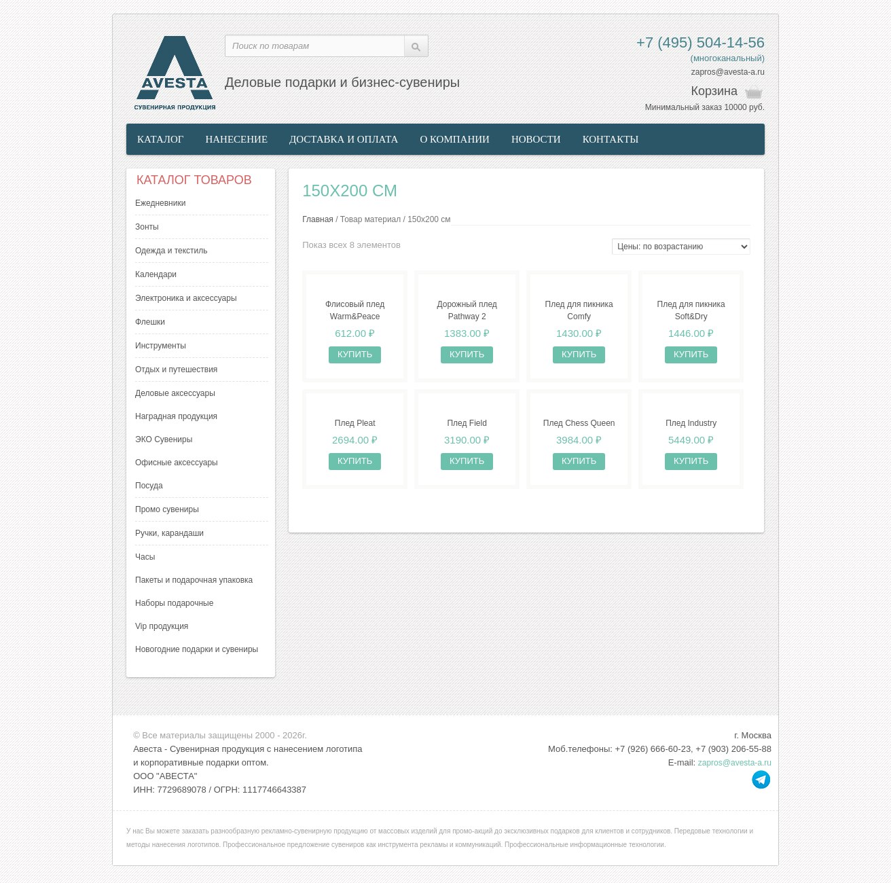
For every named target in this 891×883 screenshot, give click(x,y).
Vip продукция (161, 626)
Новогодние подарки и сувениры (196, 649)
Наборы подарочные (174, 603)
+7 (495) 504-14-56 (700, 42)
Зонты (147, 227)
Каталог (160, 139)
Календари (156, 274)
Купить (355, 354)
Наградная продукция (176, 416)
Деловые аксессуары (175, 393)
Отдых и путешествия (176, 369)
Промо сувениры (167, 509)
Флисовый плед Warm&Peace (354, 310)
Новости (536, 139)
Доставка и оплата (343, 139)
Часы (145, 557)
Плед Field (466, 423)
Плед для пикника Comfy (579, 310)
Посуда (149, 485)
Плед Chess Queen (579, 423)
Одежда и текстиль (171, 250)
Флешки (150, 322)
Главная (317, 219)
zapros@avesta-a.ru (728, 72)
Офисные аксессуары (176, 462)
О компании (455, 139)
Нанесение (236, 139)
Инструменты (160, 345)
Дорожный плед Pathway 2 (466, 310)
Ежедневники (160, 203)
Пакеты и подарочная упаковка (194, 580)
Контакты (611, 139)
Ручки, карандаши (169, 533)
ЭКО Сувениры (163, 439)
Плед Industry (691, 423)
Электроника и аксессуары (186, 298)
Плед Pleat (355, 423)
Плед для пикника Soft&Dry (691, 310)
